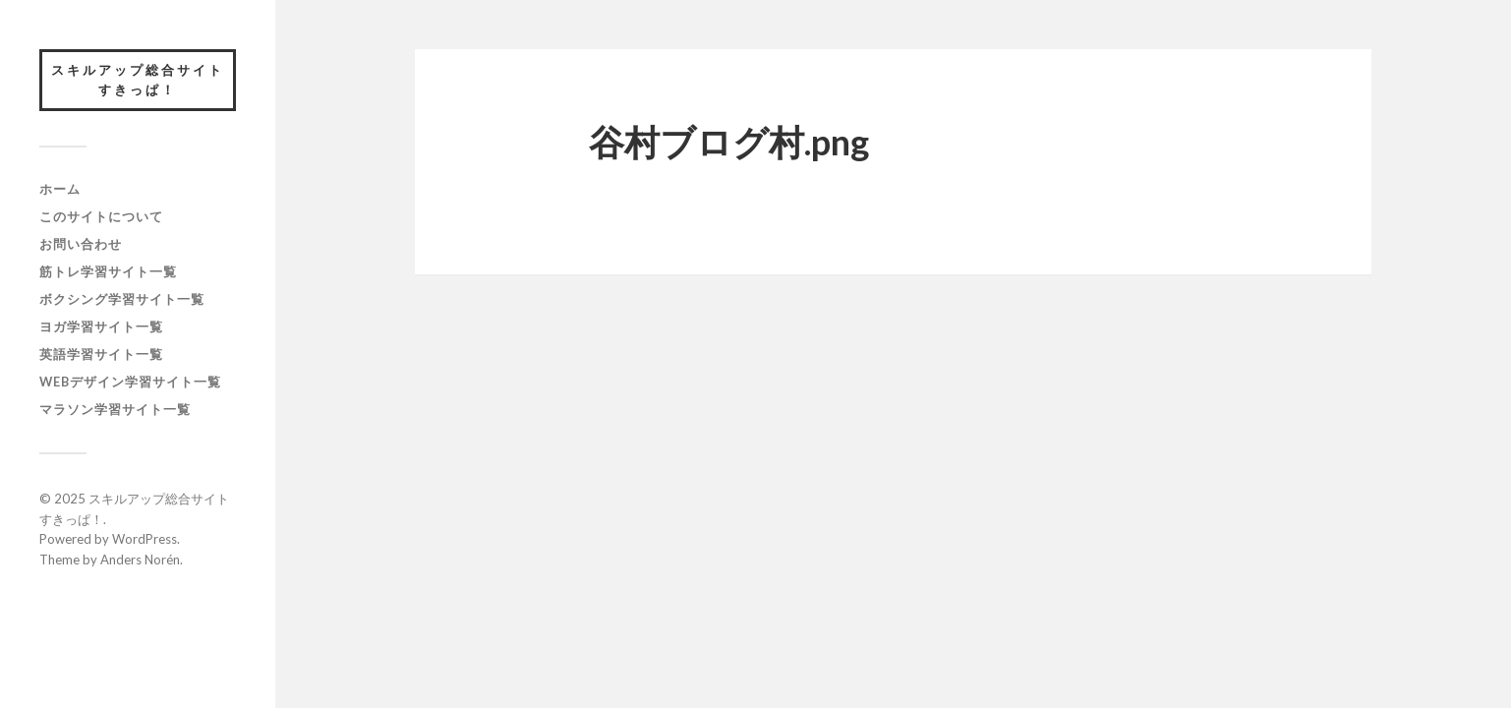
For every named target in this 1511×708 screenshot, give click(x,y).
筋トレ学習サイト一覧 (108, 271)
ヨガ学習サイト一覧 (101, 326)
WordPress (144, 539)
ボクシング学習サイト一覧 (121, 299)
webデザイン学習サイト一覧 (130, 381)
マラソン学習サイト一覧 (115, 409)
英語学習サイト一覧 (101, 354)
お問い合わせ (80, 244)
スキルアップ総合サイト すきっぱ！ (143, 79)
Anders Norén (140, 559)
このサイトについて (101, 216)
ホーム (60, 189)
